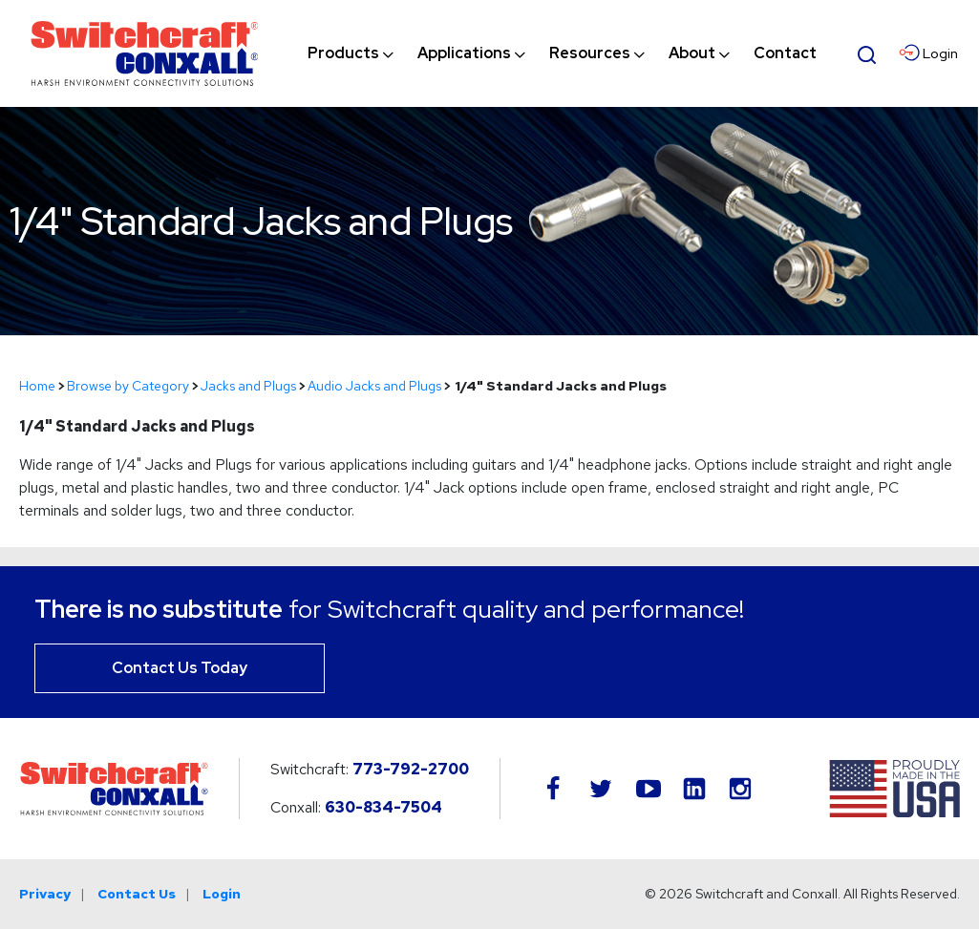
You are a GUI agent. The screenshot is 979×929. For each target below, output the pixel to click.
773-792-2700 (410, 769)
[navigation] (562, 53)
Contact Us (136, 893)
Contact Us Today (179, 668)
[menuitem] (343, 53)
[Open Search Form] (867, 52)
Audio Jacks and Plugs (374, 385)
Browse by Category (128, 385)
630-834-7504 (383, 807)
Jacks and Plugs (248, 385)
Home (37, 385)
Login (221, 893)
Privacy (45, 893)
